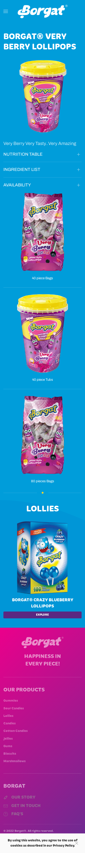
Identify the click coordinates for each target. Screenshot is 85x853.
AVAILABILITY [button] (17, 185)
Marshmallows (14, 761)
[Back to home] (43, 11)
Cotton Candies (15, 731)
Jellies (8, 738)
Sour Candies (13, 708)
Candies (9, 723)
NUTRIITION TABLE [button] (23, 154)
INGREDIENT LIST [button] (21, 169)
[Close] (76, 843)
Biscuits (9, 753)
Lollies (8, 716)
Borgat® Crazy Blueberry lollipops (42, 603)
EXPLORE (42, 615)
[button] (5, 11)
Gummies (10, 700)
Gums (7, 746)
